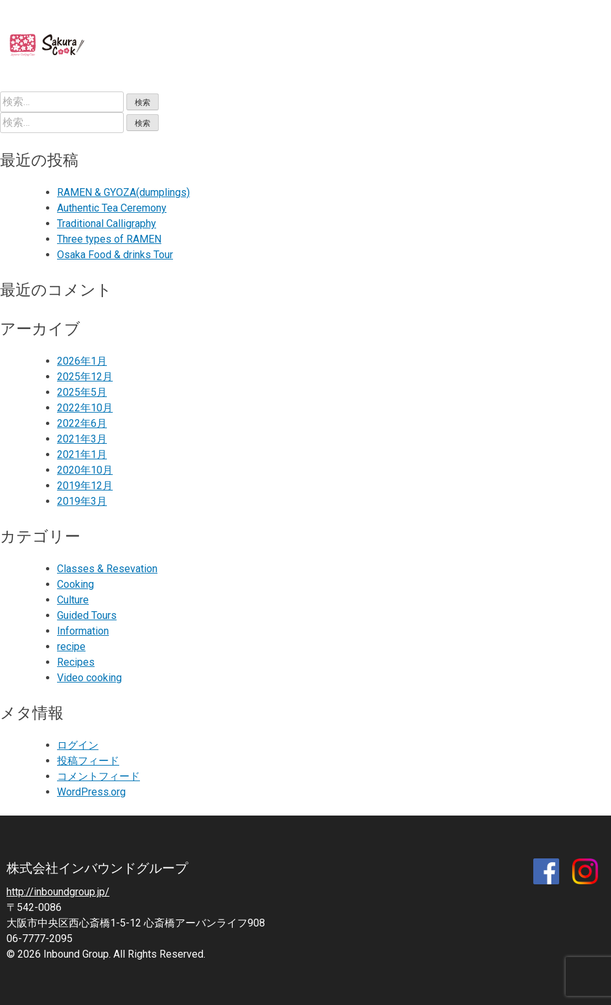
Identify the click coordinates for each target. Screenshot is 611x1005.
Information (83, 631)
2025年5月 (82, 392)
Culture (73, 600)
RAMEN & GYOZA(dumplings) (123, 192)
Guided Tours (87, 615)
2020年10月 (85, 470)
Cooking (75, 584)
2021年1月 (82, 454)
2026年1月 (82, 361)
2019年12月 (85, 485)
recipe (71, 646)
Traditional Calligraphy (106, 223)
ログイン (77, 745)
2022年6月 (82, 423)
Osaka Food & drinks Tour (115, 254)
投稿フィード (88, 761)
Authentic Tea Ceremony (112, 208)
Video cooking (89, 678)
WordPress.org (91, 792)
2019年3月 (82, 501)
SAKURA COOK (57, 46)
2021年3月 (82, 439)
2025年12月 (85, 376)
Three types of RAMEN (109, 239)
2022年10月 (85, 408)
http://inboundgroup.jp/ (58, 892)
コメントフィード (98, 776)
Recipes (76, 662)
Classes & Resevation (107, 569)
